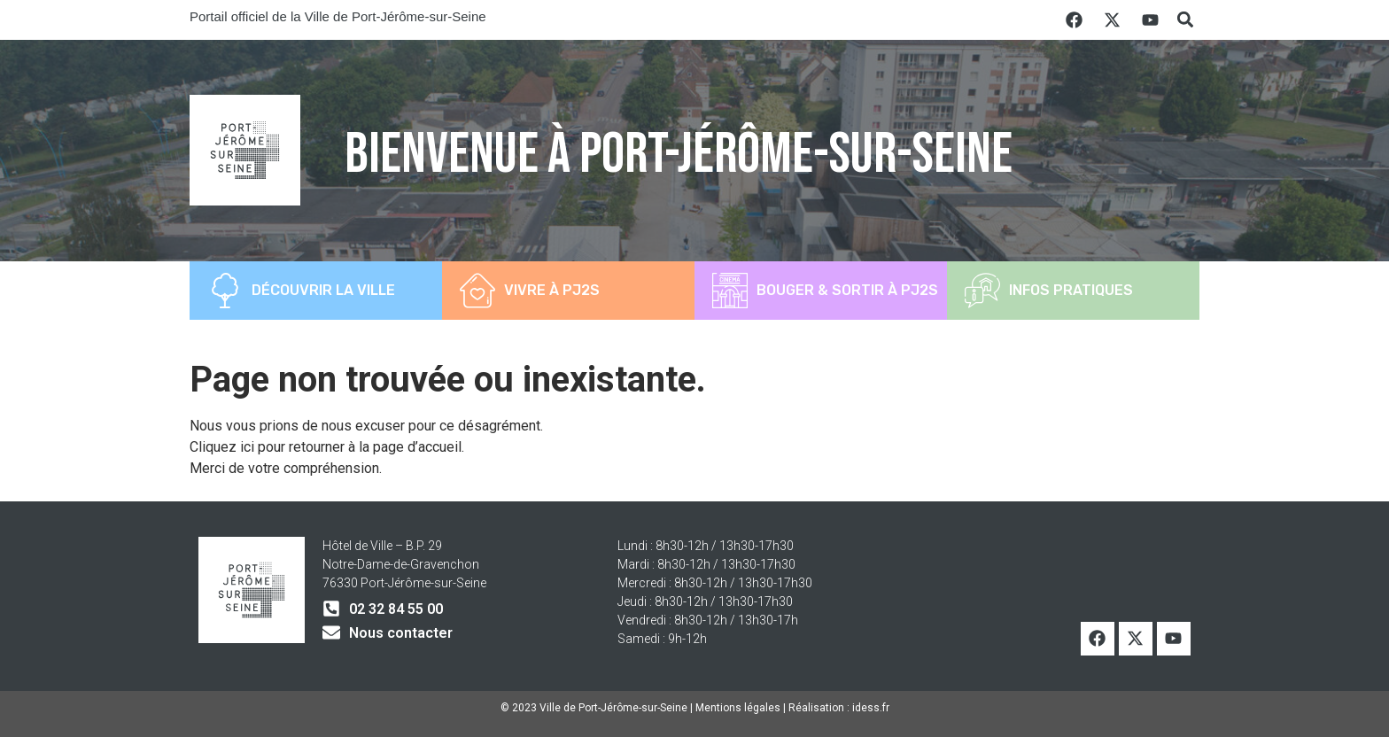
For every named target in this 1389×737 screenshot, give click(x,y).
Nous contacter (401, 633)
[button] (1184, 20)
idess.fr (870, 708)
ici (249, 446)
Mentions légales (737, 708)
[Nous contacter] (331, 632)
